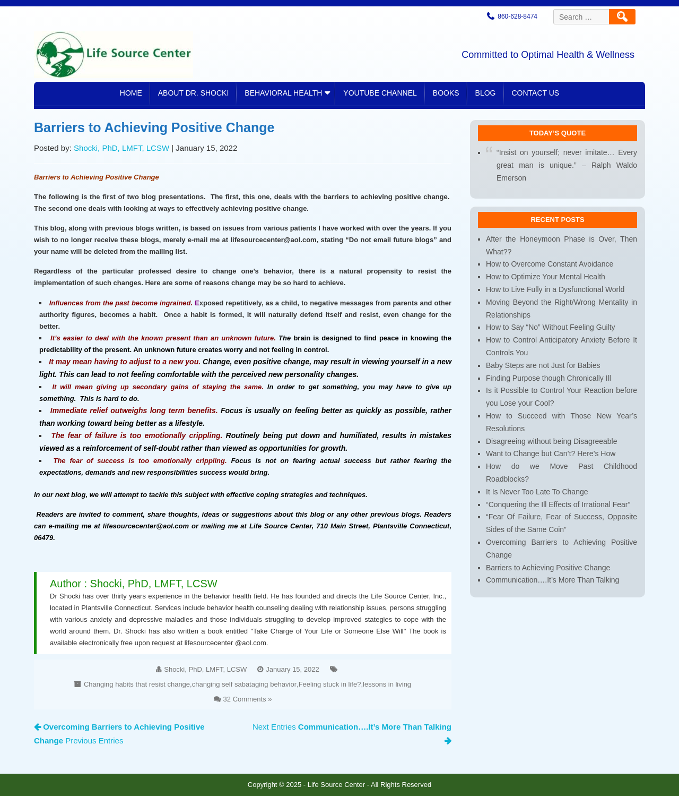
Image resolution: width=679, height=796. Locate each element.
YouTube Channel (379, 93)
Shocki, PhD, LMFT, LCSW (127, 161)
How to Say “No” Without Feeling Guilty (550, 333)
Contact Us (536, 93)
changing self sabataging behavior (244, 673)
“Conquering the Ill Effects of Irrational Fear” (557, 501)
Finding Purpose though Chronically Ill (548, 380)
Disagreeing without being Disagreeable (551, 441)
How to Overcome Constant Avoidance (550, 272)
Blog (485, 93)
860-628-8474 (517, 16)
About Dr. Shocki (193, 93)
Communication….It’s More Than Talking (552, 573)
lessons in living (380, 673)
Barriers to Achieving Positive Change (548, 561)
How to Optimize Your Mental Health (546, 284)
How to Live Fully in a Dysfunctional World (555, 296)
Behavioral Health (283, 93)
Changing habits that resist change (142, 673)
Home (131, 93)
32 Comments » (247, 686)
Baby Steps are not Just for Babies (543, 369)
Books (446, 93)
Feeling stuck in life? (325, 673)
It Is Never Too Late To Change (537, 489)
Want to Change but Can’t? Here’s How (551, 453)
